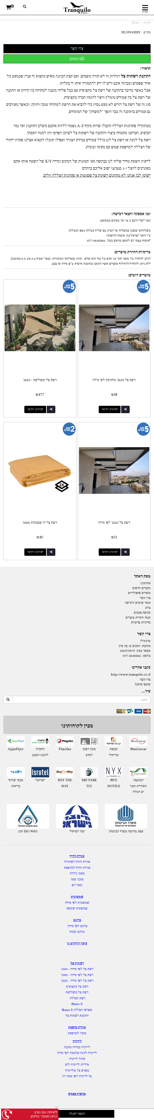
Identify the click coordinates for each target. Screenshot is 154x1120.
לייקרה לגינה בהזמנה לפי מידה (77, 1053)
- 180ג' (65, 975)
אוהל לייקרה (77, 1059)
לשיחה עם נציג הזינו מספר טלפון (44, 1114)
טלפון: (146, 656)
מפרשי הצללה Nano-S (77, 1010)
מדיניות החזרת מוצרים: (132, 252)
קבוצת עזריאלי (114, 752)
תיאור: (145, 68)
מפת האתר (142, 576)
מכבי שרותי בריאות (15, 783)
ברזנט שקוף (77, 932)
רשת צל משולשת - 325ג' (40, 380)
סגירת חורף (77, 856)
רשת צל (136, 22)
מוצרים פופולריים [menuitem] (139, 593)
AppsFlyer (15, 749)
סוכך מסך (77, 879)
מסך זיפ (77, 885)
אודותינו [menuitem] (145, 583)
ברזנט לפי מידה (77, 926)
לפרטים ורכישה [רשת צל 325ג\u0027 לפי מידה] (110, 552)
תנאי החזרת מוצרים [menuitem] (138, 617)
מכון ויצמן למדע (89, 752)
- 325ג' (65, 980)
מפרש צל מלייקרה (77, 1070)
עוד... (146, 691)
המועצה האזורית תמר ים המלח (138, 786)
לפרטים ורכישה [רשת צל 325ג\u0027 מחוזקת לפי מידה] (110, 409)
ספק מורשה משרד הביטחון (126, 831)
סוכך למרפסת (77, 1033)
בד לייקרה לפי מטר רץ (77, 1076)
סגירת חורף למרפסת (77, 868)
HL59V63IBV (131, 32)
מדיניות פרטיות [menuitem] (141, 622)
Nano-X (77, 1004)
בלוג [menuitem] (148, 608)
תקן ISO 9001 (28, 831)
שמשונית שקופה (77, 908)
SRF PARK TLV (89, 783)
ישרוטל (40, 780)
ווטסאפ (77, 58)
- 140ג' (65, 969)
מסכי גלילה (77, 873)
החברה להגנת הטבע (40, 752)
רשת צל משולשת (77, 992)
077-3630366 (132, 656)
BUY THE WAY (65, 783)
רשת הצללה (77, 998)
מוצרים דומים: (139, 275)
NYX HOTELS (113, 783)
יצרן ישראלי (77, 831)
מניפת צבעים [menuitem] (142, 612)
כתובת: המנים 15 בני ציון (135, 646)
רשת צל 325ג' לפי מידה (114, 522)
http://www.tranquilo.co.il (131, 674)
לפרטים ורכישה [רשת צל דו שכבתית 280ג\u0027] (35, 552)
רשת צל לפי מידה (81, 969)
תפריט (145, 11)
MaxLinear (138, 749)
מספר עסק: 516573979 (135, 651)
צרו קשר (144, 634)
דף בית (147, 22)
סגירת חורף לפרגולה (77, 862)
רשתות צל (77, 963)
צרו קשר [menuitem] (145, 598)
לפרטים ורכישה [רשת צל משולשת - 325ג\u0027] (35, 409)
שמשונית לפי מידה (77, 903)
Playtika (65, 749)
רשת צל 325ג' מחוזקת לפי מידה (114, 380)
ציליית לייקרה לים (77, 1064)
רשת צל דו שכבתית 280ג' (39, 522)
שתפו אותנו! (143, 684)
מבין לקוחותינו (77, 725)
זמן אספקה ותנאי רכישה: (131, 214)
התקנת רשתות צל (77, 1015)
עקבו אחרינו (141, 667)
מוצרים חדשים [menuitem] (141, 588)
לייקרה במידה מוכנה (77, 1047)
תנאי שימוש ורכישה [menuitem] (138, 603)
